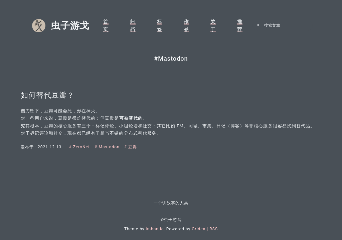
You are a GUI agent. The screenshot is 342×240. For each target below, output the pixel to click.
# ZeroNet (83, 147)
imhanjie (155, 229)
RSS (213, 229)
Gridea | (200, 229)
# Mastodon (110, 147)
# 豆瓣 (133, 147)
